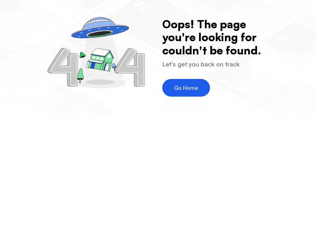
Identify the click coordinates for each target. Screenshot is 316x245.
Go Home (186, 87)
